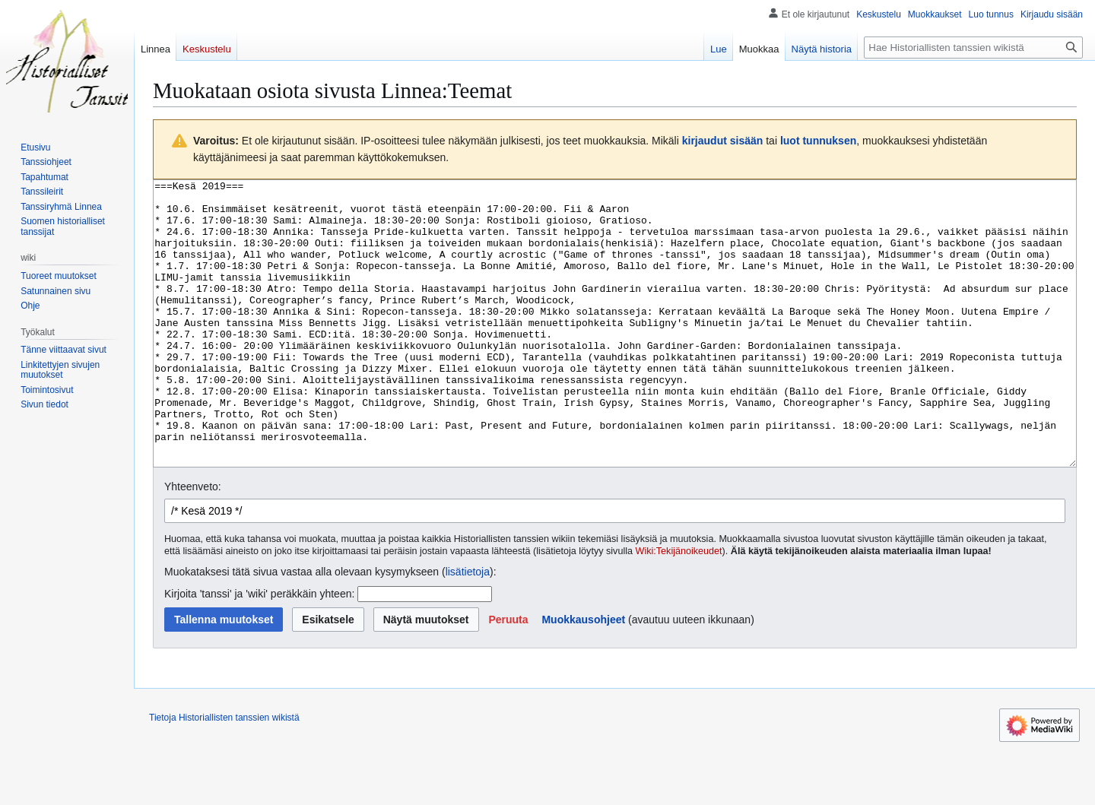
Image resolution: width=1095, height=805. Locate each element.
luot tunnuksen (818, 141)
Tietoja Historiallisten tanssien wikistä (224, 774)
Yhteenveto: (192, 543)
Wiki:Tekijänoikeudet (679, 608)
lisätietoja (468, 629)
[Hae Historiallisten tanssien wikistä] (973, 47)
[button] (508, 676)
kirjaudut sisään (722, 141)
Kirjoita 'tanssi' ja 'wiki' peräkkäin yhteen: (259, 651)
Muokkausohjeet (583, 676)
